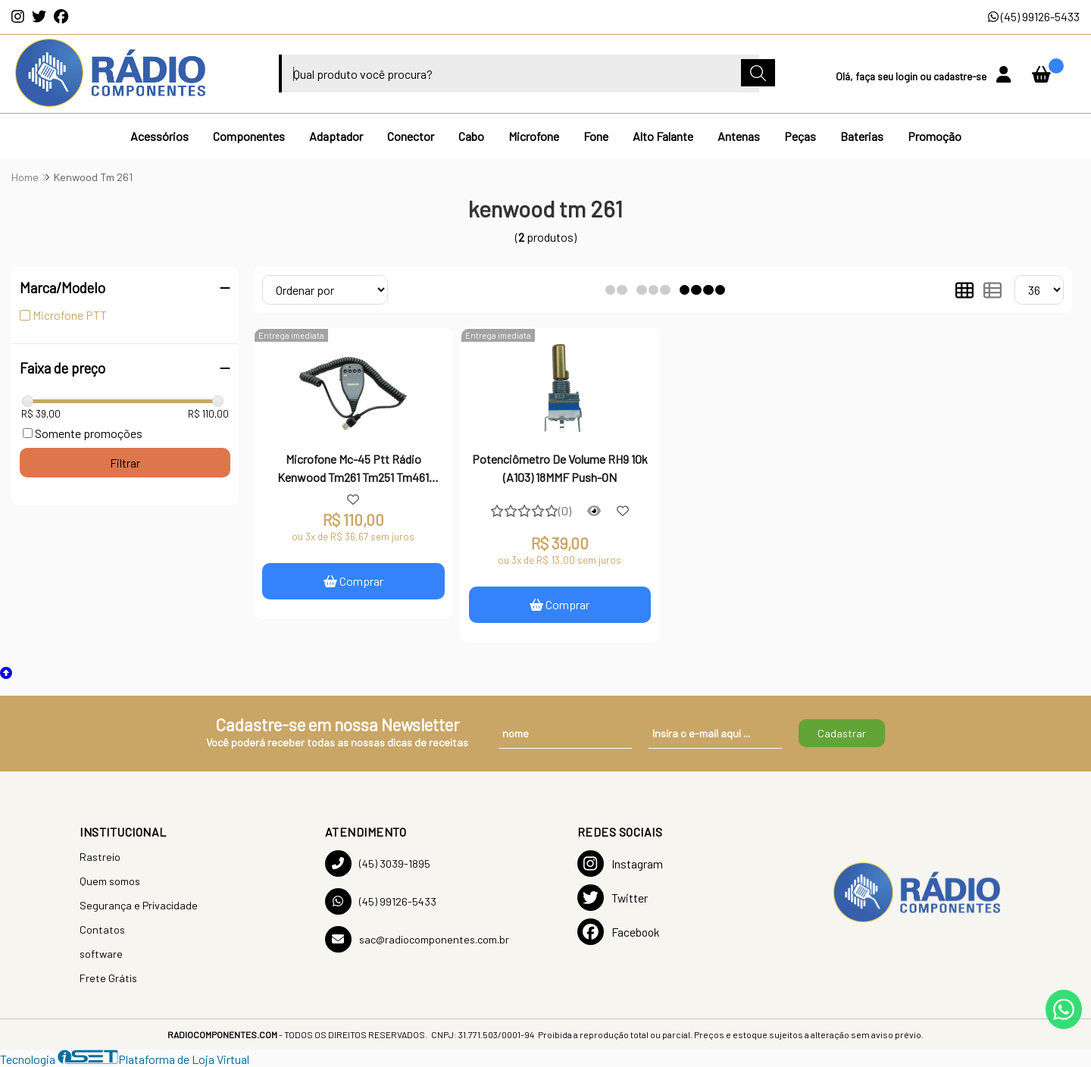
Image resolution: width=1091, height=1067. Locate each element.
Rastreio (100, 856)
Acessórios (159, 136)
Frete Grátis (108, 978)
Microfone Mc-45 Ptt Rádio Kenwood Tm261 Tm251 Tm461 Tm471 (353, 470)
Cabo (471, 136)
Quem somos (110, 881)
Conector (410, 136)
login (908, 76)
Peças (800, 136)
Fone (595, 136)
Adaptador (336, 136)
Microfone (533, 136)
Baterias (861, 136)
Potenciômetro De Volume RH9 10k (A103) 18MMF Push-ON (560, 468)
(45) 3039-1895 (377, 863)
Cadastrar (841, 733)
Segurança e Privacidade (139, 905)
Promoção (934, 136)
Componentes (249, 136)
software (101, 953)
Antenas (738, 136)
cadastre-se (961, 76)
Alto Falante (663, 136)
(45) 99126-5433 (1034, 16)
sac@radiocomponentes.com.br (417, 939)
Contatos (102, 929)
